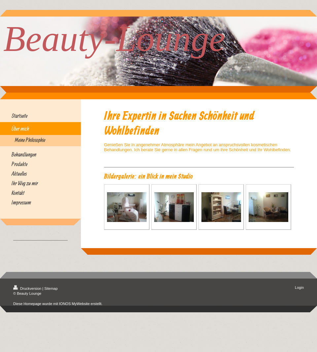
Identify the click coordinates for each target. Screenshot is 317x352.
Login (299, 287)
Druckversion (27, 288)
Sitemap (50, 288)
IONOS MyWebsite (74, 304)
